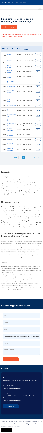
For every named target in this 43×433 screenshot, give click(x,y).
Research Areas (10, 13)
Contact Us (11, 406)
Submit (11, 359)
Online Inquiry (9, 27)
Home (2, 13)
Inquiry (38, 54)
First (15, 157)
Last (39, 157)
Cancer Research (20, 13)
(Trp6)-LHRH (10, 120)
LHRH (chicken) (11, 86)
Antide (9, 54)
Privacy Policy (17, 426)
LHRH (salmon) (11, 105)
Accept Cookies (6, 430)
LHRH (9, 96)
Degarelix (9, 60)
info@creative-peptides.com (14, 388)
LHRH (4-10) (10, 139)
